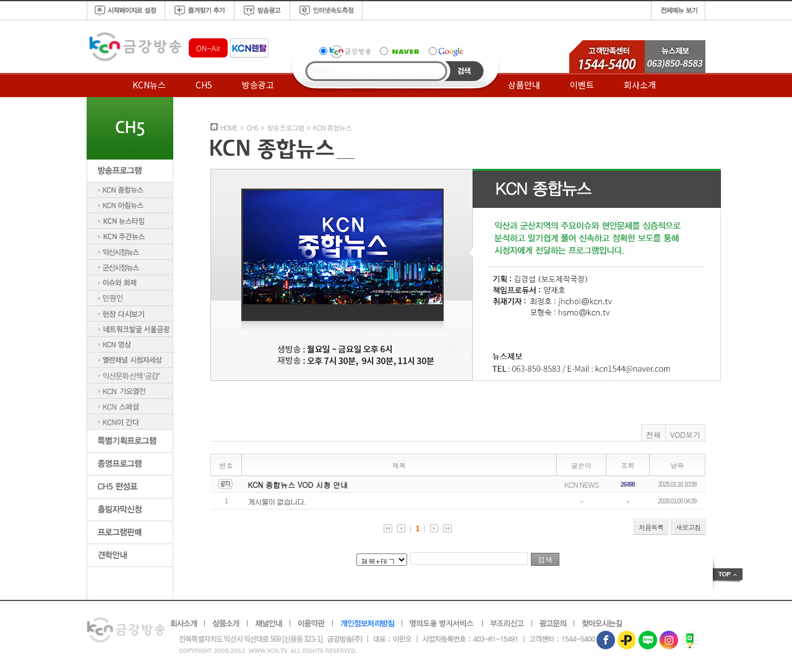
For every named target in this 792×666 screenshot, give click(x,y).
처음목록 (651, 527)
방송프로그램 (285, 127)
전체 (653, 434)
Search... (327, 70)
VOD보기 (685, 434)
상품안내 (524, 85)
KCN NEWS (581, 484)
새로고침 (688, 527)
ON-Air (208, 48)
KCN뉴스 (149, 85)
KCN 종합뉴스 (332, 127)
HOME (229, 127)
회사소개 (640, 85)
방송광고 (258, 85)
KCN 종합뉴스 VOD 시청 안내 (298, 484)
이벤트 (582, 85)
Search (464, 71)
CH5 (204, 85)
